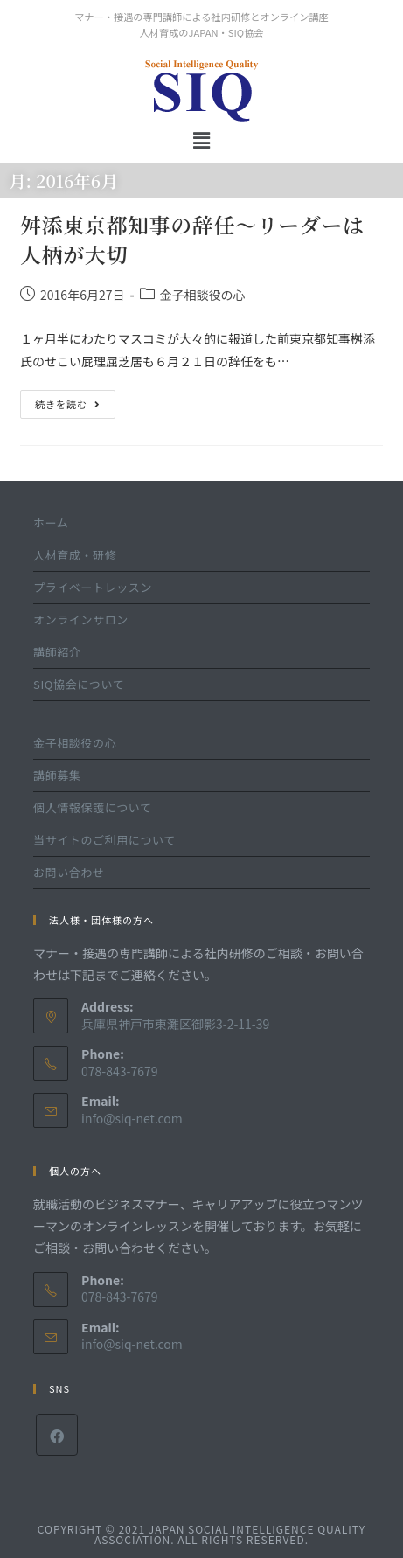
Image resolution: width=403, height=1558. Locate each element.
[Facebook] (57, 1435)
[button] (201, 139)
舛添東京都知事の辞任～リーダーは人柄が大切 (192, 239)
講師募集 (56, 775)
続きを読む (68, 400)
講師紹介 (56, 651)
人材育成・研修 (74, 554)
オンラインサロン (81, 619)
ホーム (50, 522)
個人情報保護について (92, 807)
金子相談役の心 (203, 294)
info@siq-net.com (132, 1118)
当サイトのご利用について (104, 839)
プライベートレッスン (92, 587)
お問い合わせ (69, 872)
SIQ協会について (78, 684)
